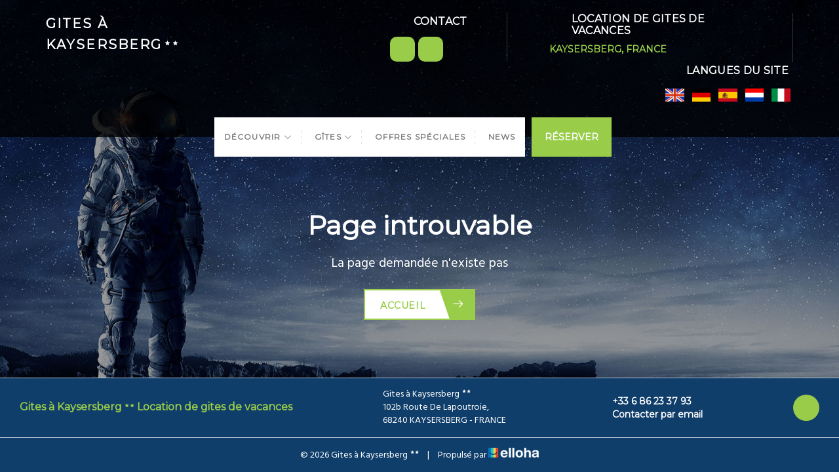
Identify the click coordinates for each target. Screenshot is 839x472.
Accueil (422, 304)
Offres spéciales (420, 137)
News (502, 137)
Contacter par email (650, 414)
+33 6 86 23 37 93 (644, 401)
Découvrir (258, 137)
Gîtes (334, 137)
